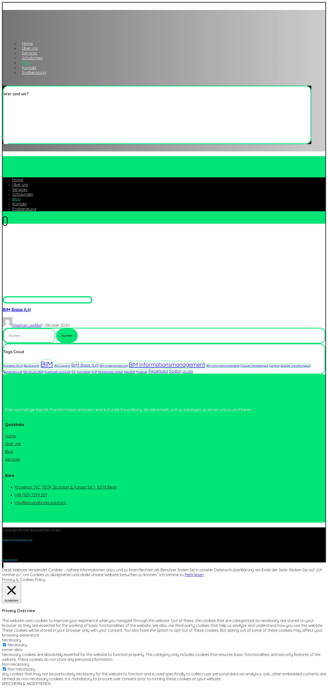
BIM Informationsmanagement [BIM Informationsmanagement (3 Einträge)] (167, 364)
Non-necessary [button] (15, 664)
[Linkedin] (5, 141)
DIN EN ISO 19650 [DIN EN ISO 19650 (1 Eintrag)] (33, 371)
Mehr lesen (194, 574)
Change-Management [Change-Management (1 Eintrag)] (254, 365)
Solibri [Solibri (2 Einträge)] (175, 371)
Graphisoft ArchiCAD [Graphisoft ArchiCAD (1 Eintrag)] (57, 371)
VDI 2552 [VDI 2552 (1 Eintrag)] (188, 371)
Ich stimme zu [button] (172, 574)
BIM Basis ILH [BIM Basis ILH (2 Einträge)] (84, 365)
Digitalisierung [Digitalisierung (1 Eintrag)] (13, 371)
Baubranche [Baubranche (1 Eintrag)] (31, 365)
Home (10, 436)
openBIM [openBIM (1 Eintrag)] (129, 371)
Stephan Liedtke (26, 325)
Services (12, 459)
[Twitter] (4, 141)
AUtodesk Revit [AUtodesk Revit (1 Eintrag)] (13, 365)
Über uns (13, 443)
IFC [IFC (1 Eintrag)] (74, 371)
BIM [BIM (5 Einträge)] (47, 364)
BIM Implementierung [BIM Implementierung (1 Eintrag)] (113, 365)
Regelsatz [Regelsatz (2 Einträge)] (158, 371)
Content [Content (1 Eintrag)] (274, 365)
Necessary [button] (11, 640)
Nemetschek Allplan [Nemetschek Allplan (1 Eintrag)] (110, 371)
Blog (9, 451)
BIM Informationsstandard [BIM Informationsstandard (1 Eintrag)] (223, 365)
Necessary (17, 644)
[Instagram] (7, 141)
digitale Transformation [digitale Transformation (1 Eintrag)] (296, 365)
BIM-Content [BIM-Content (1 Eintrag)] (62, 365)
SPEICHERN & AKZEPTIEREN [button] (26, 683)
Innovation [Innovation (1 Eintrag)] (83, 371)
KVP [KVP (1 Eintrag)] (94, 371)
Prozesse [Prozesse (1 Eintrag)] (141, 371)
